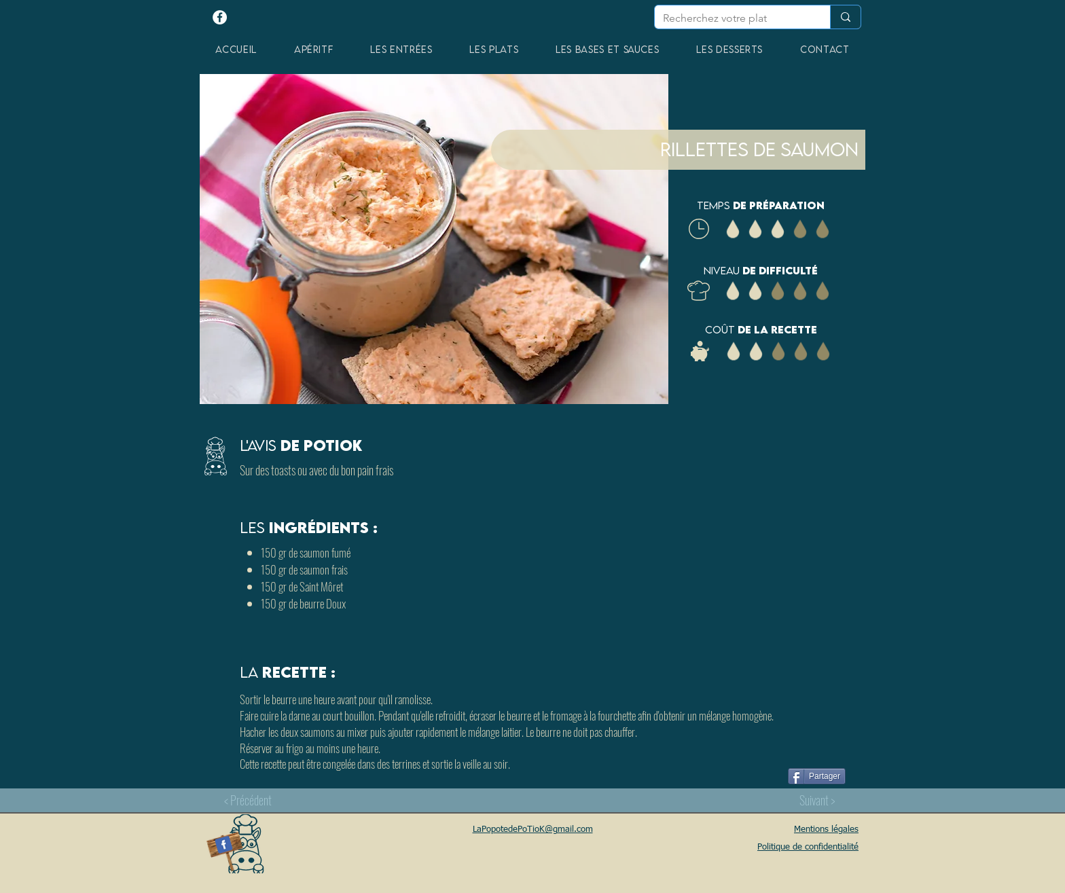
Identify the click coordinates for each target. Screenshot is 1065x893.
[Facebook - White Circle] (220, 17)
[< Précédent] (248, 800)
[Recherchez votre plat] (732, 18)
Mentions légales (826, 829)
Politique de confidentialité (808, 847)
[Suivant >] (817, 800)
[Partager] (817, 776)
